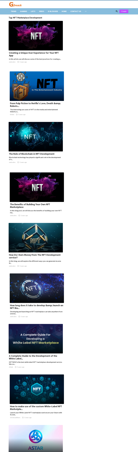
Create (123, 13)
